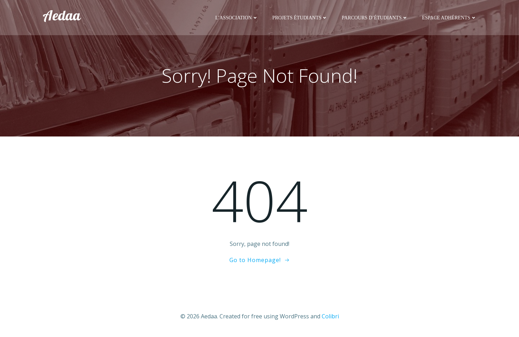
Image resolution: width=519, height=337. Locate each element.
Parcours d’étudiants (375, 17)
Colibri (330, 316)
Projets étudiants (300, 17)
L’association (236, 17)
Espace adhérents (449, 17)
